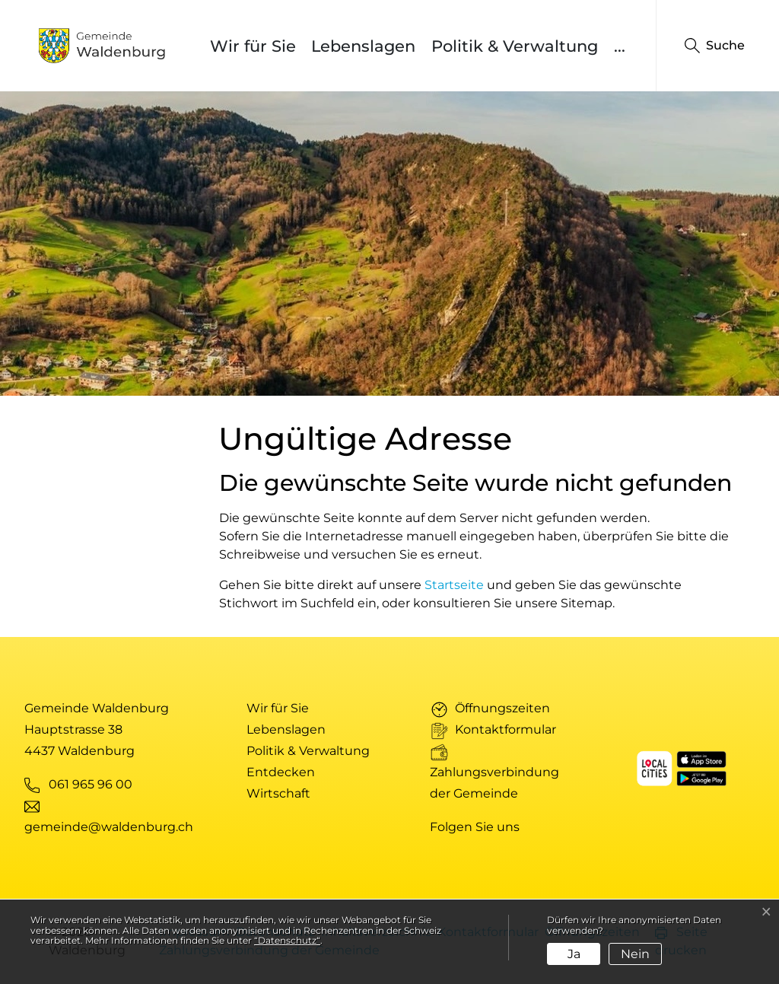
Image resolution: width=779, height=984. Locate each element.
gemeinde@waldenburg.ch (108, 827)
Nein (635, 954)
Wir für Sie (253, 46)
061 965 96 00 (90, 784)
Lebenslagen (363, 46)
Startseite (454, 585)
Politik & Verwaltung (514, 46)
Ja (574, 954)
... (619, 46)
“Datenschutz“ (287, 940)
